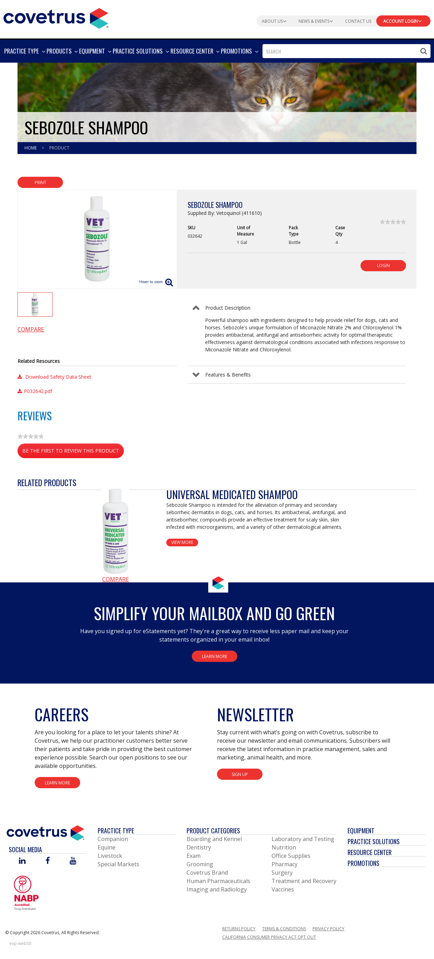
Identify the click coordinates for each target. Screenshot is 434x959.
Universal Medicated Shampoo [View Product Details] (232, 494)
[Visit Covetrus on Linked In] (22, 861)
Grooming (200, 864)
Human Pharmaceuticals (218, 881)
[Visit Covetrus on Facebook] (48, 861)
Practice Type (116, 830)
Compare (31, 329)
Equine (106, 847)
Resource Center (370, 852)
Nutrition (284, 847)
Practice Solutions (374, 841)
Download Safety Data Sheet (54, 376)
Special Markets (118, 864)
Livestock (110, 856)
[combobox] (346, 51)
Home (31, 148)
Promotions (363, 863)
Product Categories (213, 830)
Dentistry (199, 847)
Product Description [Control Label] (227, 307)
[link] (393, 221)
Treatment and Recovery (304, 881)
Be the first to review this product (73, 452)
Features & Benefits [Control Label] (228, 374)
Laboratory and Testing (303, 839)
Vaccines (283, 889)
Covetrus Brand (207, 872)
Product (59, 148)
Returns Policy (238, 929)
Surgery (282, 872)
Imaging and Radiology (217, 889)
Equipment (361, 830)
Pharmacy (285, 864)
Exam (194, 856)
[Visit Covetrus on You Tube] (73, 861)
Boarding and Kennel (214, 839)
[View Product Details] (115, 531)
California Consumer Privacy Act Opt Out (269, 937)
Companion (113, 839)
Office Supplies (291, 856)
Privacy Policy (328, 929)
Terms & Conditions (284, 929)
